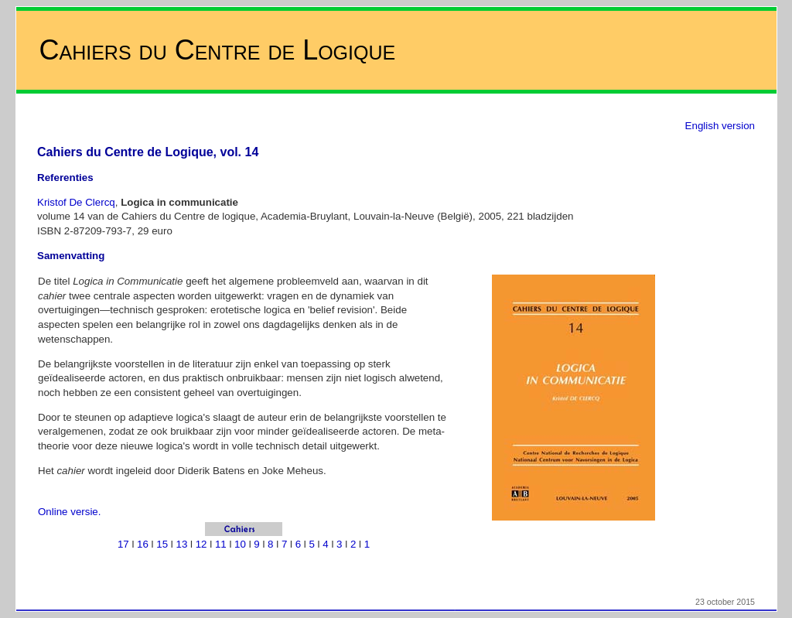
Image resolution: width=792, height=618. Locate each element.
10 (240, 544)
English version (720, 125)
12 (201, 544)
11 (221, 544)
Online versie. (69, 511)
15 (162, 544)
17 (123, 544)
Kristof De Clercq (76, 202)
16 (142, 544)
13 (182, 544)
